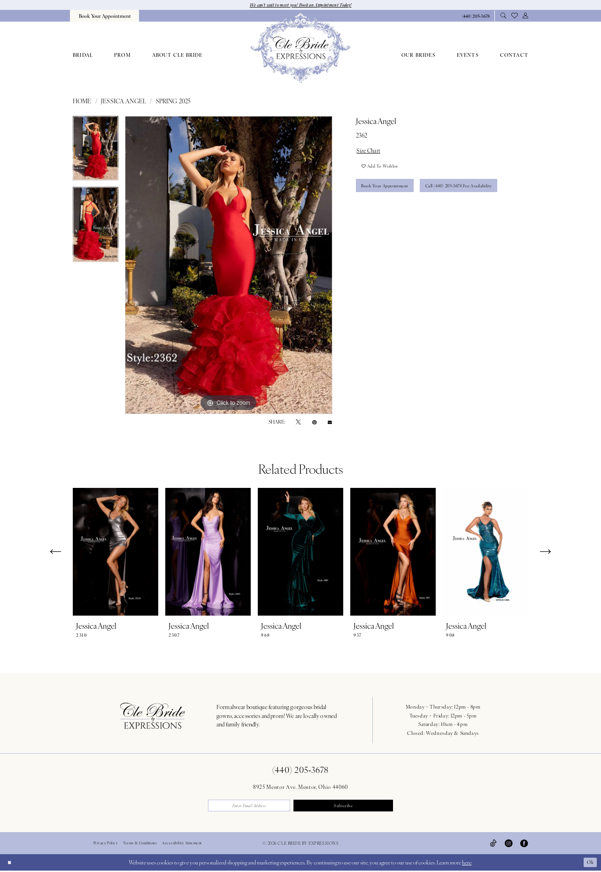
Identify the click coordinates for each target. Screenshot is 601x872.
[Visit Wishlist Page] (514, 16)
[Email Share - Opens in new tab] (329, 422)
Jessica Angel (123, 101)
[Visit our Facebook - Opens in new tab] (524, 844)
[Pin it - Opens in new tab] (314, 422)
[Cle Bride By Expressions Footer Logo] (152, 716)
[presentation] (115, 552)
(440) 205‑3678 (300, 770)
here (466, 863)
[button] (525, 16)
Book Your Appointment (387, 190)
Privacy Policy (105, 844)
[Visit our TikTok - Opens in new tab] (493, 844)
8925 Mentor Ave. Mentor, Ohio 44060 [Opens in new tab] (300, 787)
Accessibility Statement (181, 844)
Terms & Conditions (140, 844)
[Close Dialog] (10, 863)
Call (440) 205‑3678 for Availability (467, 190)
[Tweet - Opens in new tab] (298, 422)
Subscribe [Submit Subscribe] (348, 806)
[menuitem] (104, 16)
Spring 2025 (173, 101)
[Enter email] (253, 806)
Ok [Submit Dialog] (589, 863)
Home (82, 101)
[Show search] (503, 16)
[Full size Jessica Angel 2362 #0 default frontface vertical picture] (228, 266)
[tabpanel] (95, 151)
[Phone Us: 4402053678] (475, 17)
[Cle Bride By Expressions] (300, 48)
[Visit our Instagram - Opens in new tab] (508, 844)
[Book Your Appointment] (104, 16)
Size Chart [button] (370, 151)
